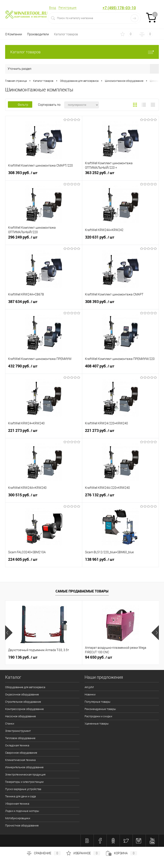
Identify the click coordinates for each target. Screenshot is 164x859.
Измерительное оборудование (24, 767)
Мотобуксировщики (17, 818)
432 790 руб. (43, 368)
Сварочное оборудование (21, 752)
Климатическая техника (20, 760)
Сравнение (44, 853)
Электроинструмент (18, 730)
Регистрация (67, 7)
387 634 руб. (43, 303)
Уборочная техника (17, 803)
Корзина (121, 853)
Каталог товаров (66, 34)
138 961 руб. (120, 561)
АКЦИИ (89, 687)
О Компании (13, 34)
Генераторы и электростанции (24, 781)
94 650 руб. (98, 657)
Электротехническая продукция (25, 774)
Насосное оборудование (20, 716)
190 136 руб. (22, 657)
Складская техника (17, 745)
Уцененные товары (97, 723)
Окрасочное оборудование (22, 694)
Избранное (83, 853)
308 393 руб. (43, 174)
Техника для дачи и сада (20, 796)
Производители (38, 34)
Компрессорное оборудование (24, 709)
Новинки (90, 694)
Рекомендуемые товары (100, 709)
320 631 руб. (120, 239)
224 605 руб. (43, 561)
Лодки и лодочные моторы (22, 811)
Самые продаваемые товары (82, 591)
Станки (9, 723)
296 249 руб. (43, 239)
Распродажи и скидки (98, 716)
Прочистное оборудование (22, 825)
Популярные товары (97, 701)
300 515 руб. (43, 497)
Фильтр (20, 104)
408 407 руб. (120, 368)
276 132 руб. (120, 497)
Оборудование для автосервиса (25, 687)
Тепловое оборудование (20, 738)
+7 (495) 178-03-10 (119, 8)
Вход (52, 7)
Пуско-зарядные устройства (23, 789)
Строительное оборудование (23, 701)
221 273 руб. (43, 432)
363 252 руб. (120, 174)
